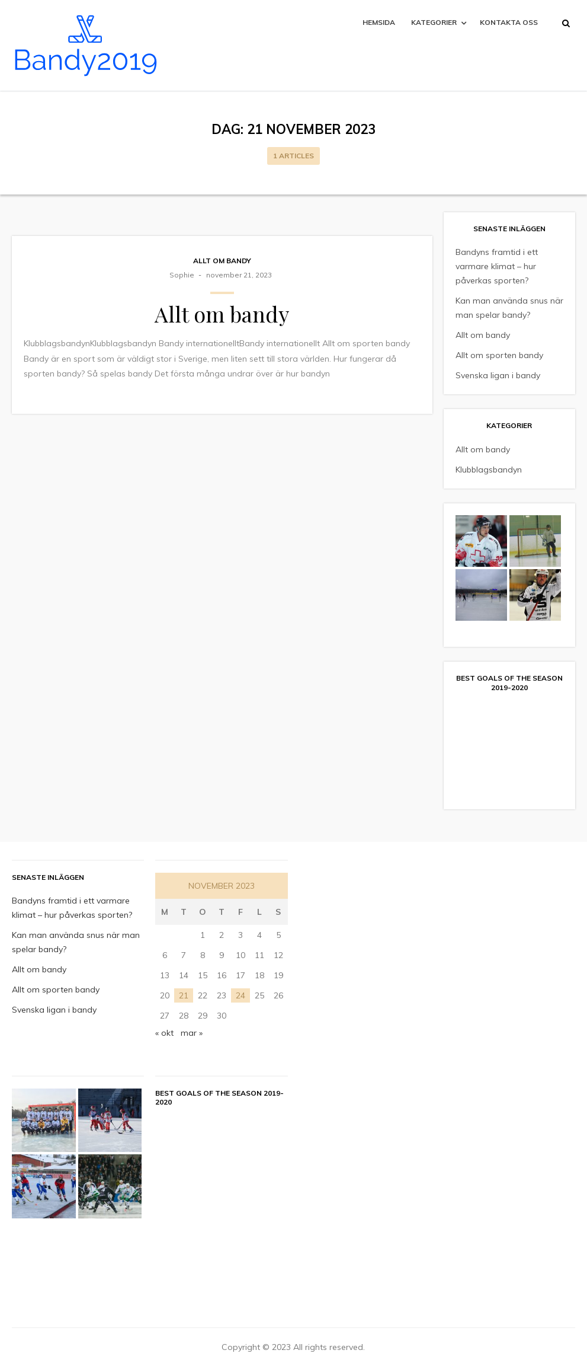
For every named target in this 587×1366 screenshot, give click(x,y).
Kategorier (434, 22)
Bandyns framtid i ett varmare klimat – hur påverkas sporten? (497, 266)
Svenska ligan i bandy (498, 375)
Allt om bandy (222, 260)
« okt (164, 1032)
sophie (181, 274)
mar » (192, 1032)
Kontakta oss (509, 22)
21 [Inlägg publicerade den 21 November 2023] (183, 995)
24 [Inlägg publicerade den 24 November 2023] (240, 995)
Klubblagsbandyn (489, 469)
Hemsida (379, 22)
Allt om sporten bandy (499, 355)
